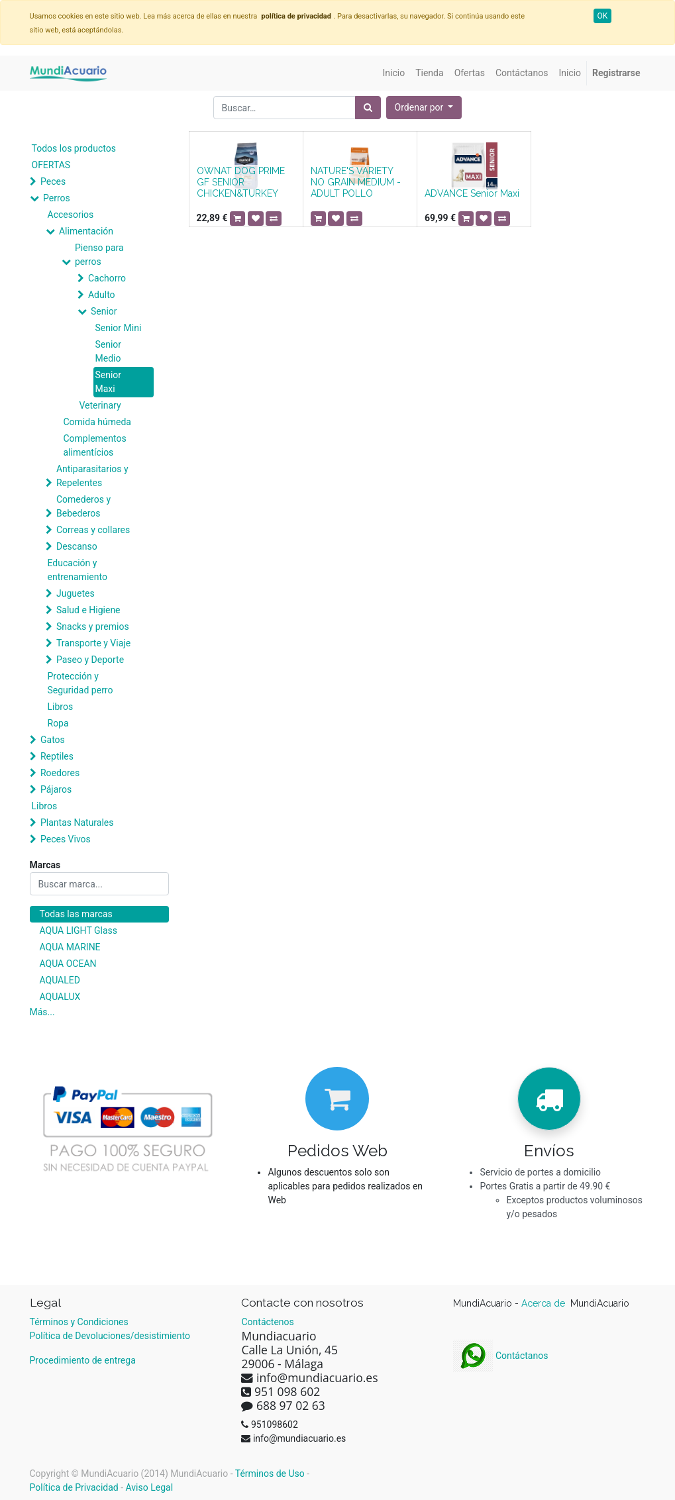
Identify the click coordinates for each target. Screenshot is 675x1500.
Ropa (58, 723)
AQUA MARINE (70, 947)
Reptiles (57, 756)
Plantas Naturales (77, 822)
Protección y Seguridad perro (80, 683)
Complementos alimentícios (95, 445)
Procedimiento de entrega (83, 1360)
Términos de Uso (270, 1473)
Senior (104, 311)
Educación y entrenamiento (77, 570)
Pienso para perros (99, 254)
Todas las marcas (76, 914)
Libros (61, 706)
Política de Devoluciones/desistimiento (110, 1335)
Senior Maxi (108, 382)
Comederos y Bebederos (83, 506)
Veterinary (100, 405)
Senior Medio (108, 351)
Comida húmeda (97, 422)
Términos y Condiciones (79, 1322)
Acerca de (544, 1303)
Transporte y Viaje (93, 643)
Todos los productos (74, 148)
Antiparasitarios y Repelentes (92, 476)
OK (602, 16)
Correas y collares (93, 530)
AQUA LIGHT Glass (78, 930)
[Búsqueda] (368, 107)
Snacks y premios (92, 626)
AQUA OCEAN (68, 963)
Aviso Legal (150, 1487)
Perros (56, 198)
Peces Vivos (65, 839)
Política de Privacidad (74, 1487)
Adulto (101, 294)
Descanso (76, 546)
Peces (53, 181)
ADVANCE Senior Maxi (472, 193)
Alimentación (86, 231)
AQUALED (60, 980)
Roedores (59, 773)
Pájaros (56, 789)
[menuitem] (394, 73)
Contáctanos (500, 1355)
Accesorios (71, 214)
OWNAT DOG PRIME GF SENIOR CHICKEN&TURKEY (241, 182)
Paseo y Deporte (90, 659)
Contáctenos (267, 1322)
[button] (424, 107)
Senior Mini (118, 328)
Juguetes (75, 593)
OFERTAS (51, 165)
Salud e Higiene (88, 610)
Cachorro (107, 278)
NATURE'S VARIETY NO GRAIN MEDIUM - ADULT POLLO (356, 182)
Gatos (52, 739)
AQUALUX (60, 996)
